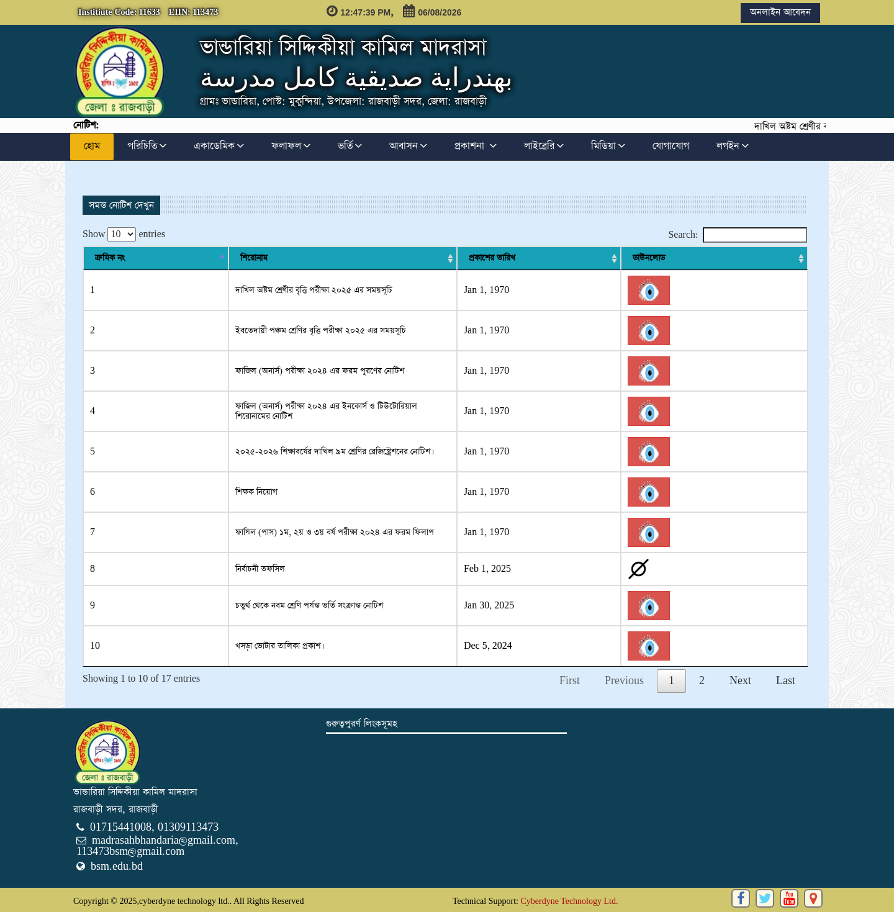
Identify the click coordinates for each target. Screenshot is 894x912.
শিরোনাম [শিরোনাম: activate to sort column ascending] (166, 258)
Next (740, 680)
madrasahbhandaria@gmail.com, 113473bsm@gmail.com (157, 846)
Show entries (124, 234)
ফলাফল (290, 146)
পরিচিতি (146, 146)
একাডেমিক (219, 146)
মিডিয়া (608, 146)
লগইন (732, 146)
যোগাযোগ (670, 146)
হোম (92, 146)
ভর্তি (350, 146)
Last (785, 680)
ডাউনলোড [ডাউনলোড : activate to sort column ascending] (775, 258)
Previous (624, 680)
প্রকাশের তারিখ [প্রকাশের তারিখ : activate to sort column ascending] (706, 258)
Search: (737, 235)
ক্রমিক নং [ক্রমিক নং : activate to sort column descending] (110, 258)
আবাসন (408, 146)
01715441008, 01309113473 (154, 827)
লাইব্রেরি (544, 146)
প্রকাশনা (475, 146)
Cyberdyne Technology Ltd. (569, 901)
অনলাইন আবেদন (780, 12)
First (569, 680)
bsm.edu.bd (117, 866)
